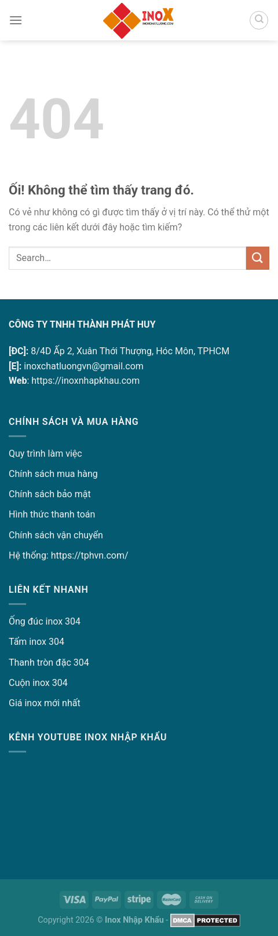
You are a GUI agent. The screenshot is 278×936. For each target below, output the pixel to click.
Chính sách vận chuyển (56, 535)
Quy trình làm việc (45, 453)
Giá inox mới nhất (45, 703)
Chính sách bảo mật (50, 494)
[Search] (259, 20)
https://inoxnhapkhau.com (85, 380)
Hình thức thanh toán (52, 514)
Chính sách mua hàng (53, 473)
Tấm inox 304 (36, 641)
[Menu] (16, 20)
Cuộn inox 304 (38, 682)
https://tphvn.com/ (90, 555)
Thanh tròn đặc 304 (49, 662)
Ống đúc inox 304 (45, 621)
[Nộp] (257, 258)
